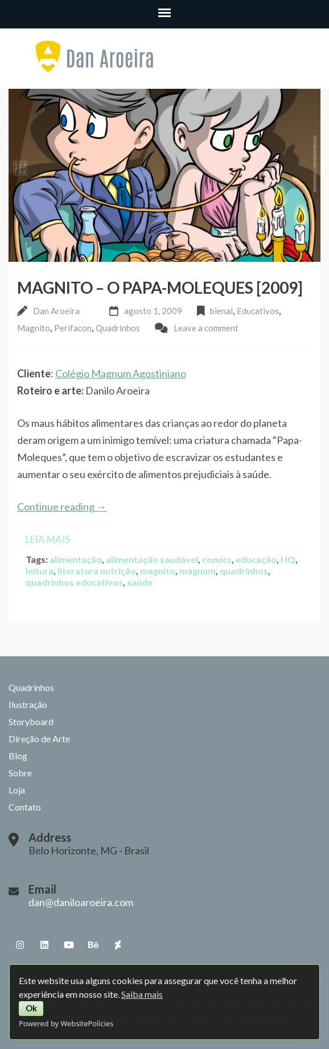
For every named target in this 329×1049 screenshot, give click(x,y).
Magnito (33, 328)
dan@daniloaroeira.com (80, 902)
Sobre (20, 772)
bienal (221, 311)
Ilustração (28, 704)
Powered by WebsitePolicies (66, 1023)
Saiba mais (142, 994)
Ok (31, 1008)
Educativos (258, 311)
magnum (197, 570)
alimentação (76, 559)
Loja (17, 789)
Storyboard (31, 721)
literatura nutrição (96, 570)
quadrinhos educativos (74, 582)
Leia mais (48, 539)
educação (256, 559)
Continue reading (61, 506)
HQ (288, 559)
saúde (140, 582)
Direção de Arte (39, 738)
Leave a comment (206, 328)
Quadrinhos (118, 328)
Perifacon (73, 328)
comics (217, 559)
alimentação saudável (152, 559)
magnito (157, 570)
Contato (25, 806)
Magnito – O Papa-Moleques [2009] (160, 287)
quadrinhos (244, 570)
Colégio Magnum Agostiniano (120, 373)
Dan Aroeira (56, 311)
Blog (18, 755)
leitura (40, 570)
